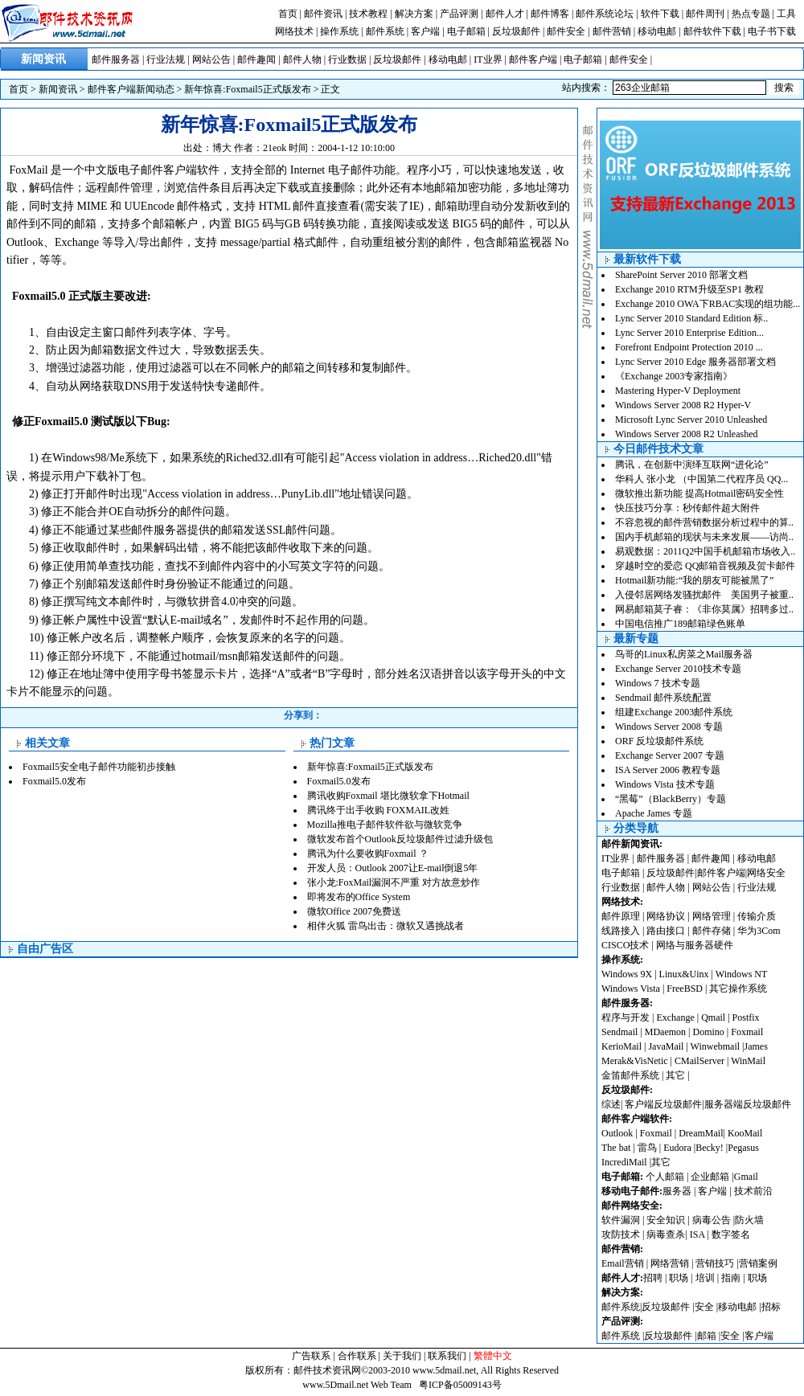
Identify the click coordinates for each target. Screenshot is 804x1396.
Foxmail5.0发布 (54, 781)
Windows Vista (631, 988)
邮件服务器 (116, 59)
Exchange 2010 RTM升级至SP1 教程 (689, 289)
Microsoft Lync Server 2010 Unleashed (691, 419)
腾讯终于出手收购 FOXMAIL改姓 (378, 810)
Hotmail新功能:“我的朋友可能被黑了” (694, 580)
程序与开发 (625, 1017)
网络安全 (766, 872)
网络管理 (711, 916)
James (756, 1046)
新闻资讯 (58, 89)
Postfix (746, 1017)
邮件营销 (612, 31)
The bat (615, 1147)
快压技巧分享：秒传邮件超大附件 (687, 508)
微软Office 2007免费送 (354, 911)
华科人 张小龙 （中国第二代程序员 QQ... (701, 479)
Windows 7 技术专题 (657, 683)
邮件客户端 (533, 59)
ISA (699, 1234)
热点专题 (751, 13)
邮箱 (706, 1335)
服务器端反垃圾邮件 (747, 1104)
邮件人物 (302, 59)
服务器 (676, 1191)
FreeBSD (685, 988)
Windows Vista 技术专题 (665, 784)
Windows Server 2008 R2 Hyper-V (683, 405)
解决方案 (414, 13)
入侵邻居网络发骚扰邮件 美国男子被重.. (704, 594)
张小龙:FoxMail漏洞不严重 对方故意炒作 (394, 882)
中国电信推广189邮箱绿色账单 (680, 623)
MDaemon (665, 1032)
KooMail (745, 1133)
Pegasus (743, 1147)
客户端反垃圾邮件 (663, 1104)
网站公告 (211, 59)
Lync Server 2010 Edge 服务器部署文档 (695, 361)
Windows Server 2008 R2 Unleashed (686, 434)
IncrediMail (624, 1162)
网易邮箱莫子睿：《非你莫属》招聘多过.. (704, 609)
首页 (287, 13)
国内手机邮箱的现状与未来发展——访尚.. (704, 536)
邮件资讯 (323, 13)
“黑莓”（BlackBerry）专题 (670, 798)
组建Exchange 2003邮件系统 (673, 712)
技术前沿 (753, 1191)
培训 (705, 1277)
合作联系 (357, 1355)
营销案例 (758, 1263)
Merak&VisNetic (634, 1060)
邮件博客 (550, 13)
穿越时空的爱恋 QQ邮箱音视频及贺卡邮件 (705, 565)
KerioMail (621, 1046)
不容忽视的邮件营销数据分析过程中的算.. (704, 522)
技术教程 (368, 13)
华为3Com (758, 930)
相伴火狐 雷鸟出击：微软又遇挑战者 (385, 925)
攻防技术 (620, 1234)
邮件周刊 (705, 13)
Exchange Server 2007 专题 (669, 755)
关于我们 (402, 1355)
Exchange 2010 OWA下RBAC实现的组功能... (707, 303)
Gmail (746, 1176)
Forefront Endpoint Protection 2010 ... (689, 347)
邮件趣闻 (256, 59)
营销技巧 (714, 1263)
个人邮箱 (665, 1176)
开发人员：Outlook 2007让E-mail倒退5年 (392, 868)
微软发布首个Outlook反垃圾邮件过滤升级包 (400, 839)
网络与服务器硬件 (694, 945)
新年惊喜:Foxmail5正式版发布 (247, 89)
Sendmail (619, 1032)
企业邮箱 (710, 1176)
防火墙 (749, 1220)
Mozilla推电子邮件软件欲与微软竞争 (384, 824)
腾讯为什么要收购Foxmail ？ (368, 853)
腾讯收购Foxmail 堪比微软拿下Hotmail (388, 795)
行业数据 (347, 59)
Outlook (617, 1133)
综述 (611, 1104)
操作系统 (339, 31)
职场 (678, 1277)
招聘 (652, 1277)
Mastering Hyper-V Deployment (677, 390)
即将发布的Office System (359, 897)
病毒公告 (711, 1220)
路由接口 (665, 930)
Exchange (675, 1017)
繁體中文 (493, 1355)
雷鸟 (647, 1147)
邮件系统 (385, 31)
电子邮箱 (466, 31)
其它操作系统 (738, 988)
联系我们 (447, 1355)
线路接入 (620, 930)
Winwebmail (715, 1046)
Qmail (713, 1017)
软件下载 (660, 13)
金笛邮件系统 (630, 1075)
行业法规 (165, 59)
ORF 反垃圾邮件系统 (659, 741)
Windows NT (742, 974)
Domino (708, 1032)
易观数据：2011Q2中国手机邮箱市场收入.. (705, 551)
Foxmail (747, 1032)
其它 (675, 1075)
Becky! (710, 1147)
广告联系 (311, 1355)
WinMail (748, 1060)
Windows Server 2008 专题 (669, 726)
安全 (704, 1306)
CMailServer (699, 1060)
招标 (771, 1306)
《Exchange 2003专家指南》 (673, 376)
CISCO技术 (625, 945)
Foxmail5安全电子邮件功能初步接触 (99, 766)
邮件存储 (711, 930)
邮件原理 (620, 916)
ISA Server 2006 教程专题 (667, 770)
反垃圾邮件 (516, 31)
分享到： (303, 715)
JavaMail (665, 1046)
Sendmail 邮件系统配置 (663, 697)
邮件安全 (566, 31)
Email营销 (622, 1263)
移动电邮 (657, 31)
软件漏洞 (620, 1220)
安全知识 (665, 1220)
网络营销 (669, 1263)
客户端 (425, 31)
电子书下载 (772, 31)
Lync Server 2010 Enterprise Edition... (689, 332)
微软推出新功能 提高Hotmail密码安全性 (699, 493)
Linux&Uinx (684, 974)
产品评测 (459, 13)
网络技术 (294, 31)
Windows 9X (626, 974)
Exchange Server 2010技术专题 (678, 668)
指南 (730, 1277)
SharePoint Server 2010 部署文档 (681, 274)
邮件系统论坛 (605, 13)
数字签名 (731, 1234)
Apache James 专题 (653, 813)
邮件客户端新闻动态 (131, 89)
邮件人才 (505, 13)
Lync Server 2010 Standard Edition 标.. (691, 318)
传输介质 (756, 916)
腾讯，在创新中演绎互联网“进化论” (692, 464)
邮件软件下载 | (715, 31)
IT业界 (488, 59)
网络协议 (665, 916)
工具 (786, 13)
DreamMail (701, 1133)
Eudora (678, 1147)
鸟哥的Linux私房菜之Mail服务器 (684, 654)
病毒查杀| (667, 1234)
